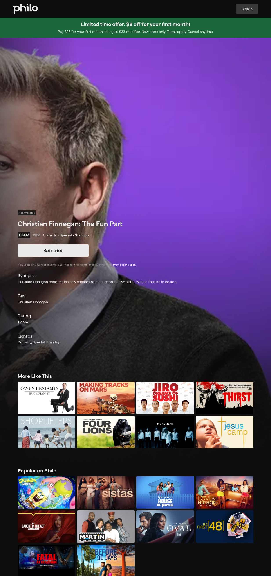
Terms (171, 31)
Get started (53, 250)
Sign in (247, 9)
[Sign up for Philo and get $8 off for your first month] (135, 28)
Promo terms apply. (125, 264)
